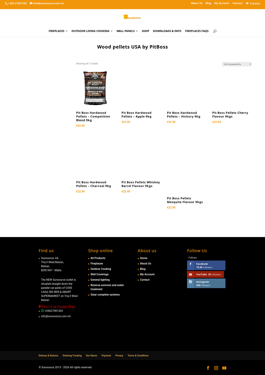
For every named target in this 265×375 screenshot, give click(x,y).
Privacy (119, 355)
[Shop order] (237, 64)
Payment (106, 355)
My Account (221, 3)
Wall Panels (126, 31)
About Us (196, 3)
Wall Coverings (100, 274)
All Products (98, 258)
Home (143, 258)
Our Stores (91, 355)
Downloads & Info (167, 31)
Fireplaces (56, 31)
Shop (145, 31)
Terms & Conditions (138, 355)
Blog (208, 3)
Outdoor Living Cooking (90, 31)
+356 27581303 (17, 3)
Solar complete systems (105, 294)
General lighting (100, 279)
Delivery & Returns (48, 355)
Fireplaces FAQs (197, 31)
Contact (238, 3)
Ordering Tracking (72, 355)
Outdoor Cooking (101, 269)
